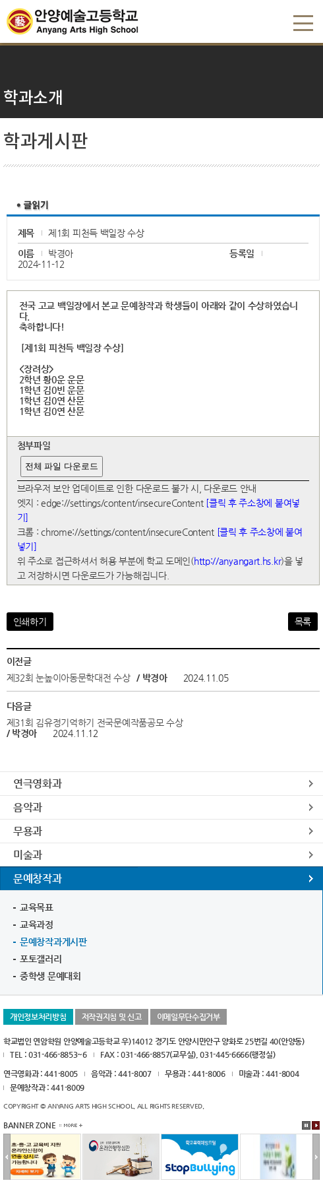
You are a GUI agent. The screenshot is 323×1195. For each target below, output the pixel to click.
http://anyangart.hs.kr (237, 561)
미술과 (27, 855)
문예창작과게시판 (53, 941)
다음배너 (316, 1157)
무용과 (27, 831)
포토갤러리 (41, 958)
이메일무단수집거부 (188, 1016)
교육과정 (36, 924)
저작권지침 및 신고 (112, 1016)
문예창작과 (37, 878)
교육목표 (36, 907)
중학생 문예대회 (50, 976)
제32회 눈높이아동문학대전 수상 (69, 677)
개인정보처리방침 (38, 1016)
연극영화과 (37, 783)
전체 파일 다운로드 (61, 466)
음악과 (27, 807)
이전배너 (7, 1157)
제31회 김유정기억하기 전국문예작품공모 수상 (95, 722)
